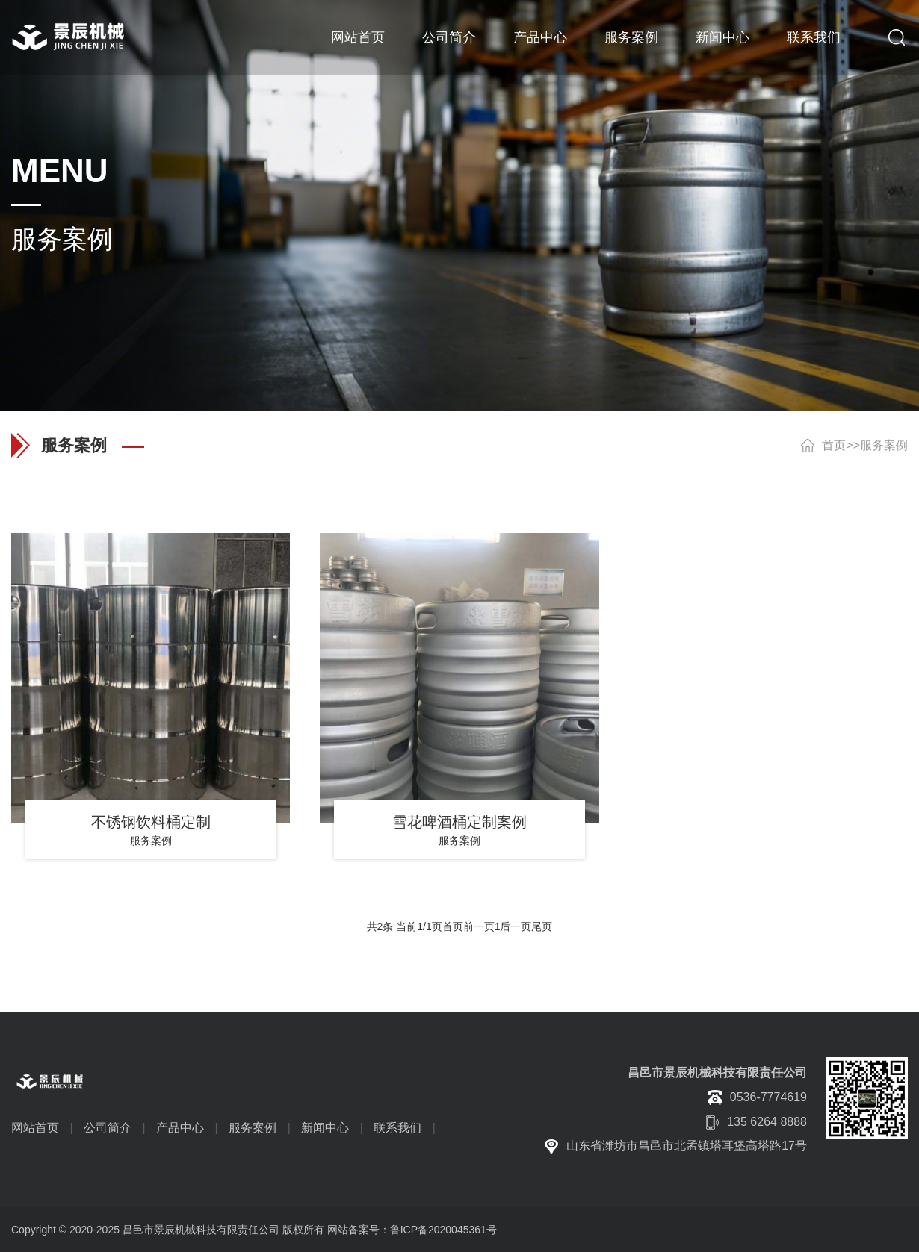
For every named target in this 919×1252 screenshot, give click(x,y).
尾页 (541, 926)
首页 (834, 445)
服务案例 (631, 37)
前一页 (479, 926)
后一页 (515, 926)
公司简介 (449, 37)
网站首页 (358, 37)
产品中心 (540, 37)
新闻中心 (722, 37)
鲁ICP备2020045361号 (443, 1230)
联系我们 (814, 37)
